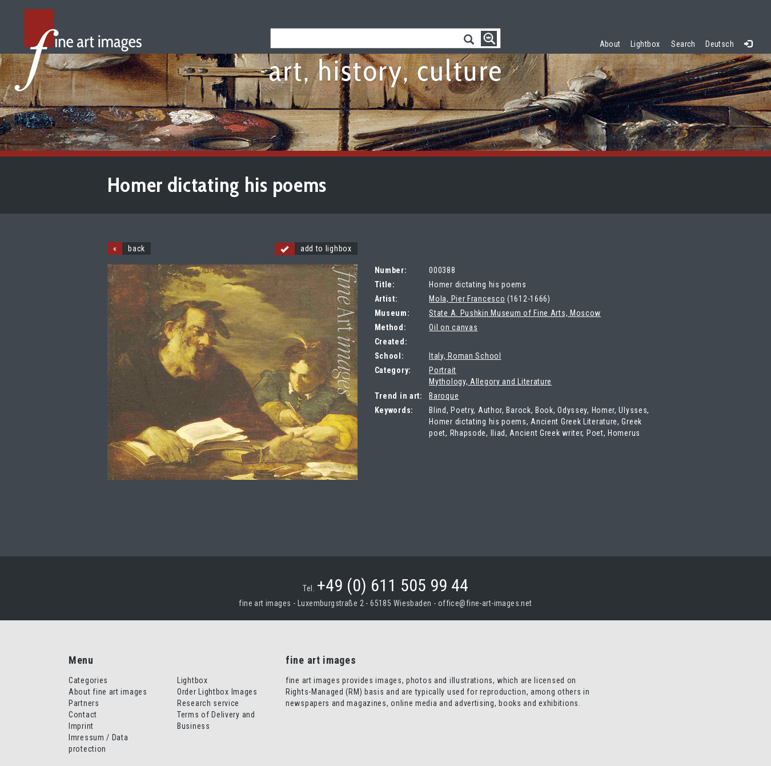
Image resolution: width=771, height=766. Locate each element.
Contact (83, 714)
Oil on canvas (453, 327)
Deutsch (719, 44)
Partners (84, 703)
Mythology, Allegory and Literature (490, 381)
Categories (88, 680)
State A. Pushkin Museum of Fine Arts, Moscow (515, 313)
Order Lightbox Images (217, 691)
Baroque (444, 395)
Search (683, 44)
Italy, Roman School (465, 355)
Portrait (442, 370)
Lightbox (648, 43)
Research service (208, 703)
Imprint (81, 726)
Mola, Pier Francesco (467, 298)
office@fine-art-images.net (485, 603)
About (610, 44)
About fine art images (108, 691)
